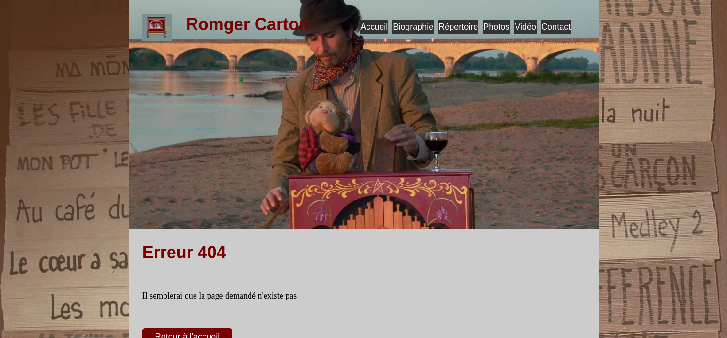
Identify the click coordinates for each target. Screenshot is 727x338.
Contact (556, 26)
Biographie (413, 26)
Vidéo (525, 26)
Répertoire (458, 26)
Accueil (374, 26)
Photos (496, 26)
